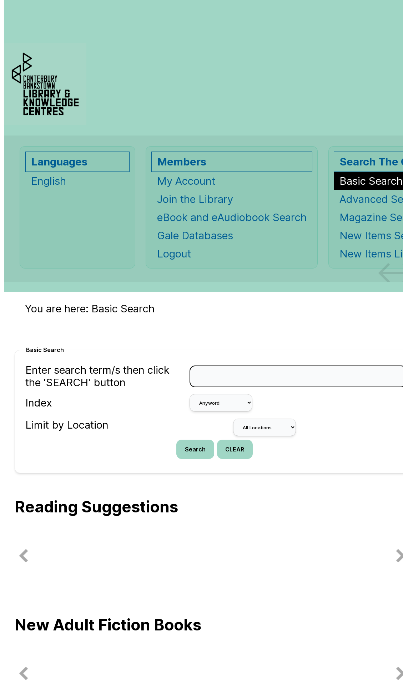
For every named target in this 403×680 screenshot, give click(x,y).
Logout (174, 253)
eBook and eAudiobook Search (232, 217)
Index (38, 403)
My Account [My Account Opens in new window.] (186, 181)
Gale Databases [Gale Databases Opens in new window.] (195, 235)
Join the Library (195, 199)
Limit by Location (67, 425)
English (48, 181)
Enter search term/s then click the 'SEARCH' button (97, 376)
